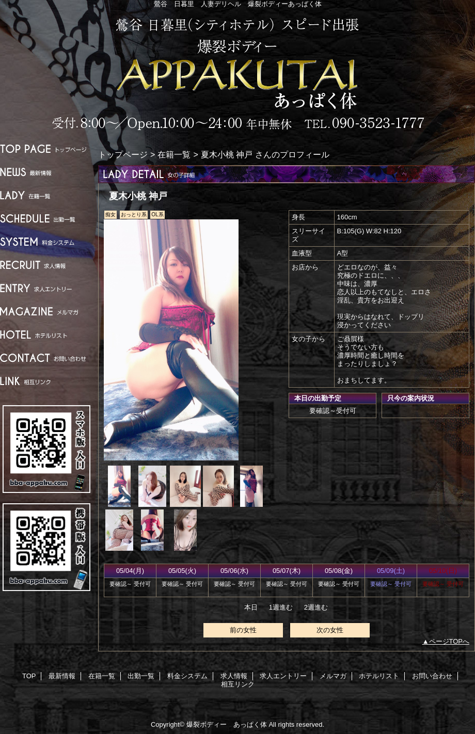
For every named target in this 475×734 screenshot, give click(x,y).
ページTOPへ (449, 641)
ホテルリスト (46, 334)
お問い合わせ (46, 358)
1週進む (281, 607)
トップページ (123, 154)
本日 (251, 607)
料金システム (46, 241)
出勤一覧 (46, 218)
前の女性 (243, 630)
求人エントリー (46, 288)
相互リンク (46, 381)
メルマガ (46, 311)
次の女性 (329, 630)
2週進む (316, 607)
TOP (46, 149)
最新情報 (46, 172)
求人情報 (46, 265)
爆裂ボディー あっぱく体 (237, 73)
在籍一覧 (46, 195)
